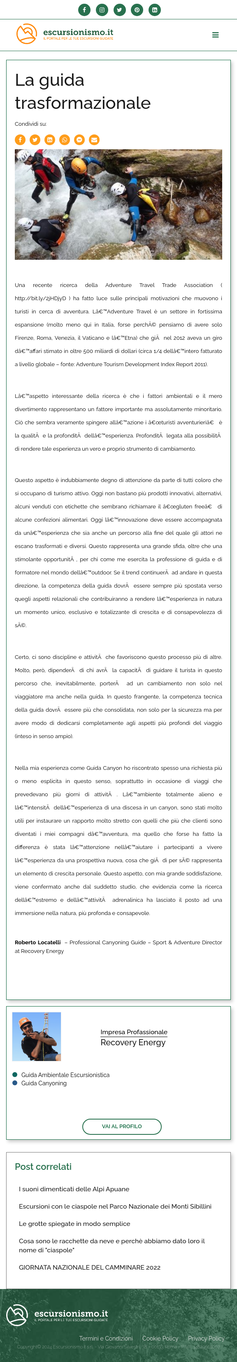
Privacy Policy (206, 1338)
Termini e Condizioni (106, 1338)
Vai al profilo (122, 1126)
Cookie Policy (160, 1338)
